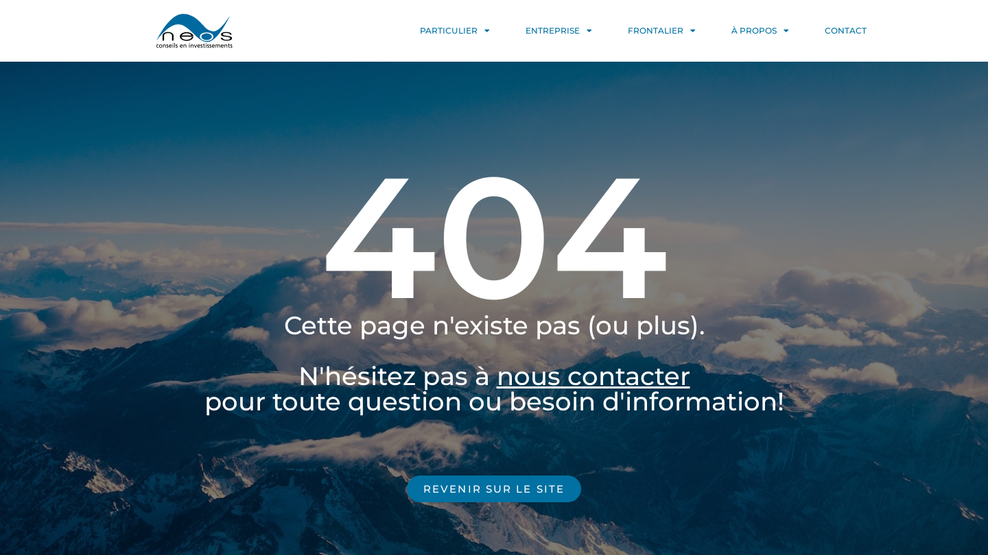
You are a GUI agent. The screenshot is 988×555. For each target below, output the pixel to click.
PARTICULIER (455, 31)
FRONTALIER (662, 31)
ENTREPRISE (559, 31)
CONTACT (846, 30)
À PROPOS (760, 31)
